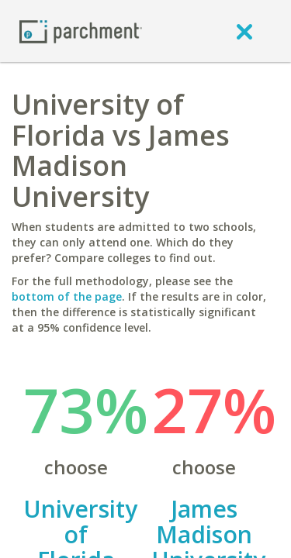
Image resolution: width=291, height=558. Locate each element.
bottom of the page (67, 296)
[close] (244, 31)
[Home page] (80, 30)
